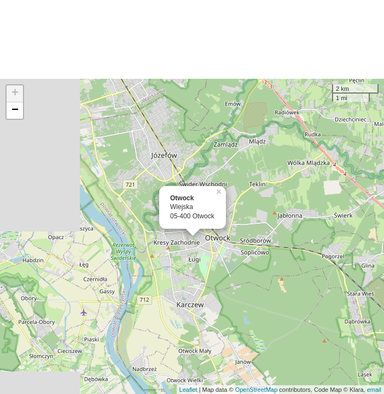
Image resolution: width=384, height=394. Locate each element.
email (374, 389)
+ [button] (15, 93)
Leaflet (188, 389)
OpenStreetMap (256, 389)
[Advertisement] (192, 39)
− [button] (15, 110)
